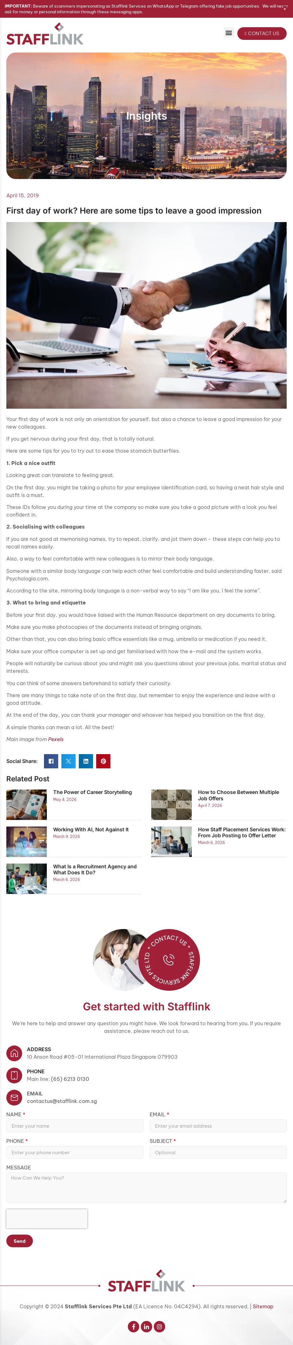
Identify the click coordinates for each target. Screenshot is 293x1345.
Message (18, 1168)
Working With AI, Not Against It (91, 829)
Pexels (56, 739)
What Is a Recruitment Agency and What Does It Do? (95, 869)
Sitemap (263, 1306)
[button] (229, 32)
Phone (15, 1141)
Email (35, 1093)
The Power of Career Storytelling (92, 792)
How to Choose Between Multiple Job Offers (238, 795)
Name (14, 1115)
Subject (161, 1141)
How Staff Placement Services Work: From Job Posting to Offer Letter (242, 832)
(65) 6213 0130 (70, 1079)
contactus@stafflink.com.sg (62, 1101)
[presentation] (46, 1218)
